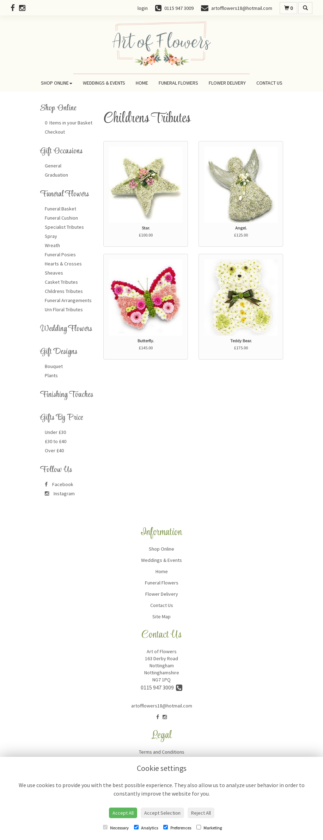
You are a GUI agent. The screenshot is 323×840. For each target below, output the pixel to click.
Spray (51, 236)
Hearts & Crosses (63, 263)
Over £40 (54, 450)
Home (142, 83)
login (143, 8)
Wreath (52, 245)
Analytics (146, 827)
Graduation (56, 175)
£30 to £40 (55, 441)
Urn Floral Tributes (64, 309)
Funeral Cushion (61, 218)
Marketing (209, 827)
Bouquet (54, 366)
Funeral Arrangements (68, 300)
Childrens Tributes (64, 291)
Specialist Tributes (64, 227)
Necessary (116, 827)
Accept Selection (162, 813)
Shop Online (56, 83)
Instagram (60, 493)
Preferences (177, 827)
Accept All (123, 813)
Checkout (55, 132)
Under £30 (55, 432)
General (53, 166)
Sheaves (54, 273)
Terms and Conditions (161, 752)
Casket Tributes (61, 282)
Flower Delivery (227, 83)
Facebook (59, 484)
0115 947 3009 (161, 687)
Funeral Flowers (178, 83)
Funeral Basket (60, 209)
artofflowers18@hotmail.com (161, 706)
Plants (51, 375)
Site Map (161, 616)
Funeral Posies (60, 254)
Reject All (201, 813)
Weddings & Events (104, 83)
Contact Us (269, 83)
